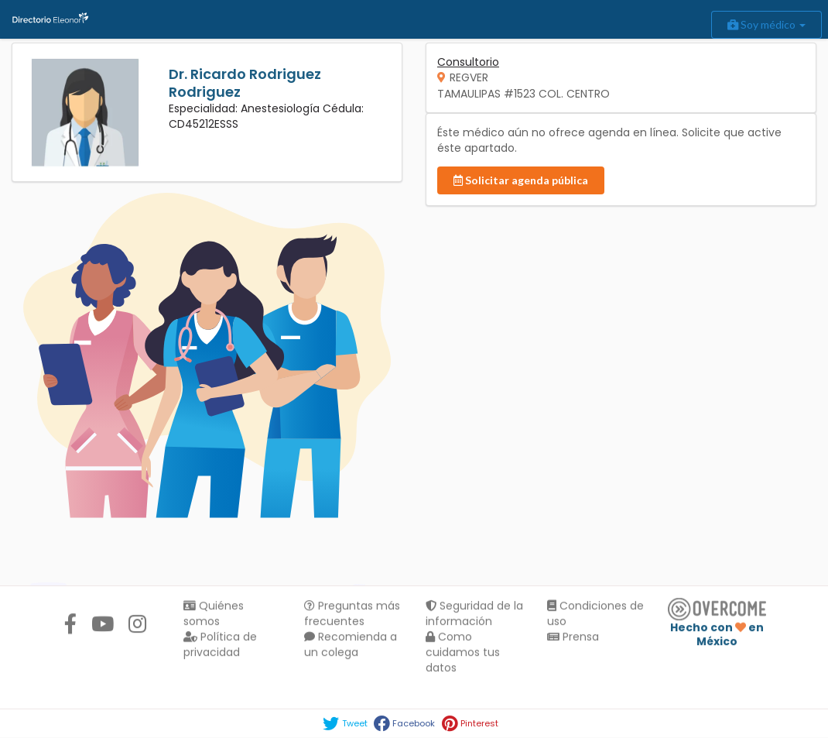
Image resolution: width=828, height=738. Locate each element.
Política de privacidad (220, 645)
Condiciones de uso (595, 614)
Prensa (573, 638)
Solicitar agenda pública (520, 180)
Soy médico (766, 24)
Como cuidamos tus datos (463, 653)
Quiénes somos (213, 614)
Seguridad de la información (474, 614)
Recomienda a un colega (350, 645)
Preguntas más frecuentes (352, 614)
